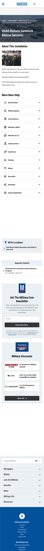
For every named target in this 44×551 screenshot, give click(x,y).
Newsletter (22, 547)
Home (4, 20)
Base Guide (12, 20)
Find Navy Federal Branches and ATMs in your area (21, 248)
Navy (22, 534)
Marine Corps (22, 532)
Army (22, 527)
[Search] (34, 4)
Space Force (22, 536)
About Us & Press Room (22, 545)
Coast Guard (22, 529)
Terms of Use (31, 333)
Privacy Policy (12, 334)
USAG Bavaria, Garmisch (28, 20)
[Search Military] (18, 460)
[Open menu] (3, 4)
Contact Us (22, 550)
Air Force (22, 525)
